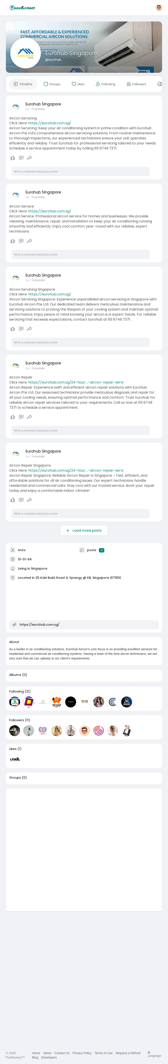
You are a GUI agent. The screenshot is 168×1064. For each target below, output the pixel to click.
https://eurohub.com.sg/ (49, 123)
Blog (35, 1057)
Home (36, 1053)
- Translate (37, 109)
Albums (15, 675)
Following (16, 691)
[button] (159, 7)
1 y (27, 109)
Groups (15, 777)
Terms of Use (104, 1053)
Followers (16, 720)
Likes (13, 749)
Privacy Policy (81, 1053)
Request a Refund (128, 1053)
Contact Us (61, 1053)
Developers (49, 1057)
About (47, 1053)
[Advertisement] (84, 819)
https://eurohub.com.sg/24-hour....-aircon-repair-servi (75, 382)
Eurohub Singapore (71, 53)
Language (154, 1054)
